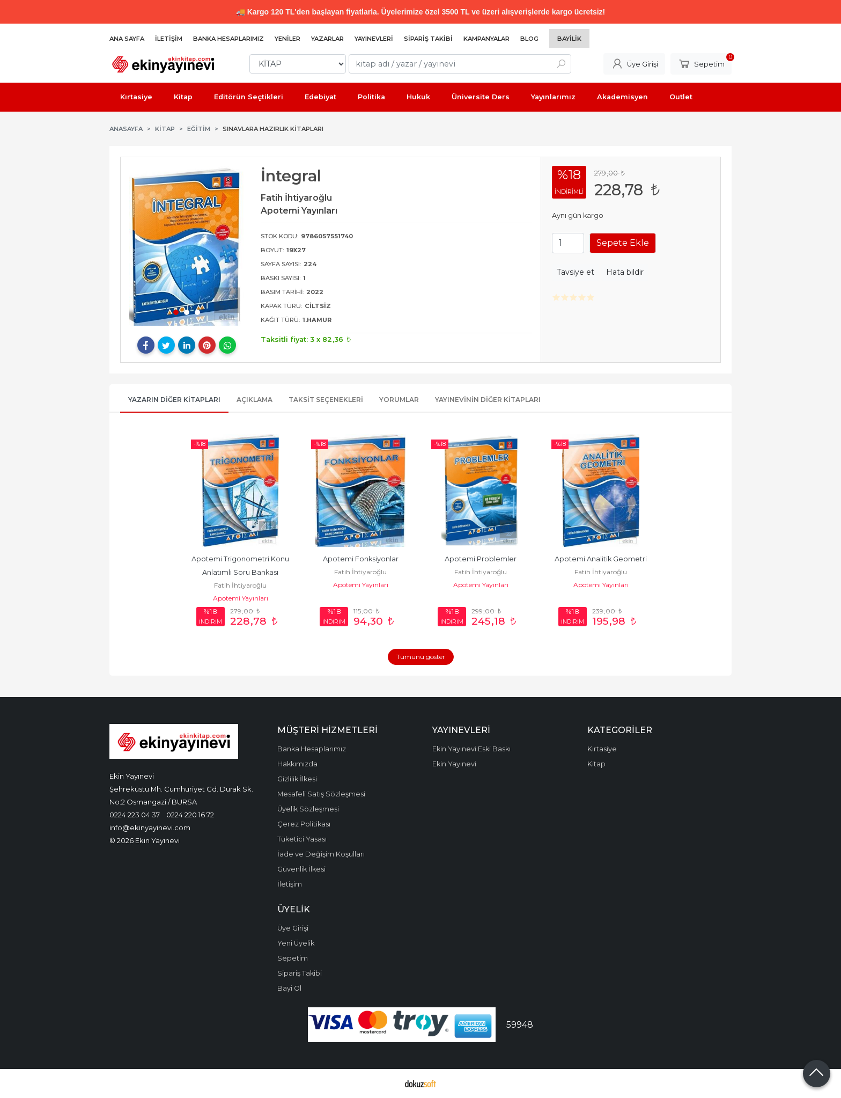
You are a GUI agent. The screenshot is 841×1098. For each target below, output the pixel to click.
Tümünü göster (420, 657)
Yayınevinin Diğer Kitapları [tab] (488, 400)
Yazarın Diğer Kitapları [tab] (174, 400)
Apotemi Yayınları (240, 598)
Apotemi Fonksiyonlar (361, 559)
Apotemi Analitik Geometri (601, 559)
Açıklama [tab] (254, 400)
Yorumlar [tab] (399, 400)
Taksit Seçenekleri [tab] (326, 400)
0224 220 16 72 (190, 814)
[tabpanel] (186, 246)
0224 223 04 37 (134, 814)
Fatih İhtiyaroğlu (240, 585)
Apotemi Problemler (481, 559)
